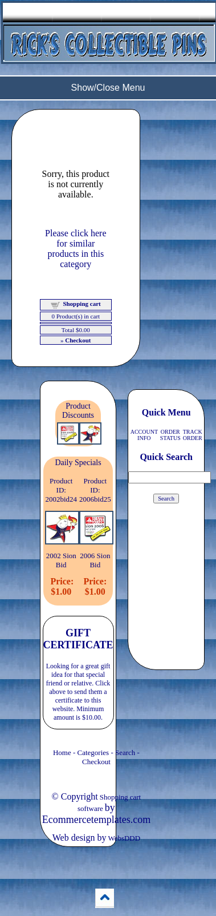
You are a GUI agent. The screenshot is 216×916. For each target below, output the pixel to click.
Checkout (96, 761)
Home (62, 752)
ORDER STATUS (170, 435)
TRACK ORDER (192, 435)
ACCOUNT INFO (144, 435)
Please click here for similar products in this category (76, 248)
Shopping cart (81, 303)
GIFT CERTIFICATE (78, 639)
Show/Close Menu (108, 87)
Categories (93, 752)
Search (125, 752)
